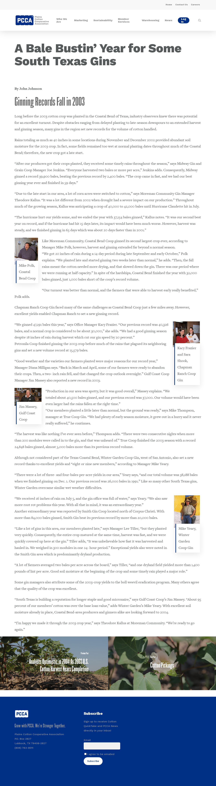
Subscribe (93, 761)
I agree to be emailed (100, 754)
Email (87, 740)
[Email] (102, 746)
